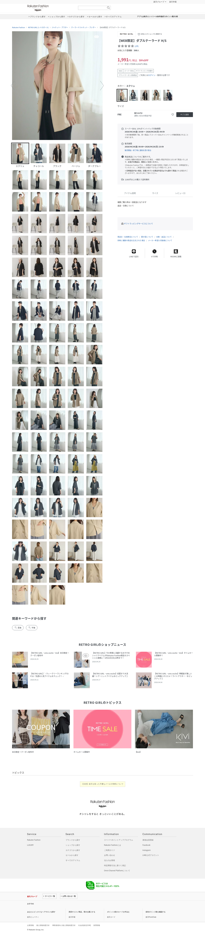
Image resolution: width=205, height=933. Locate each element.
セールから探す (72, 855)
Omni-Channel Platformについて (117, 871)
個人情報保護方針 (43, 925)
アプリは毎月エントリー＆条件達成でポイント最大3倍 (157, 17)
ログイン (151, 75)
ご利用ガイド (109, 850)
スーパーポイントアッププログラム (118, 840)
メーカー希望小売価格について (160, 240)
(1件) (137, 46)
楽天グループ (158, 2)
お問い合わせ (109, 855)
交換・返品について (164, 237)
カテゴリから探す (73, 850)
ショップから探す (73, 845)
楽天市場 (172, 2)
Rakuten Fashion (50, 8)
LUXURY (30, 845)
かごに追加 (184, 114)
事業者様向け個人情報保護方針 (64, 925)
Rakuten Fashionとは (112, 845)
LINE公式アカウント (151, 855)
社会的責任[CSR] (84, 925)
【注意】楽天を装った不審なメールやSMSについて (102, 784)
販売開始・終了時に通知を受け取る (138, 150)
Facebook (146, 845)
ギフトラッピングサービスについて (138, 223)
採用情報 (96, 925)
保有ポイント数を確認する (155, 912)
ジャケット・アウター (60, 27)
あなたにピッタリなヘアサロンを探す (41, 912)
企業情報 (30, 925)
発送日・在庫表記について (128, 237)
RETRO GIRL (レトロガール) (38, 27)
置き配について (147, 237)
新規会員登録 (148, 840)
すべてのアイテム (73, 860)
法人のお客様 (109, 860)
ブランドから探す (73, 840)
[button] (12, 85)
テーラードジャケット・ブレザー (83, 27)
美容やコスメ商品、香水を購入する (82, 912)
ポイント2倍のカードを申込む (118, 912)
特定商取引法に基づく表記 (115, 865)
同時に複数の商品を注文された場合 (131, 240)
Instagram (147, 850)
